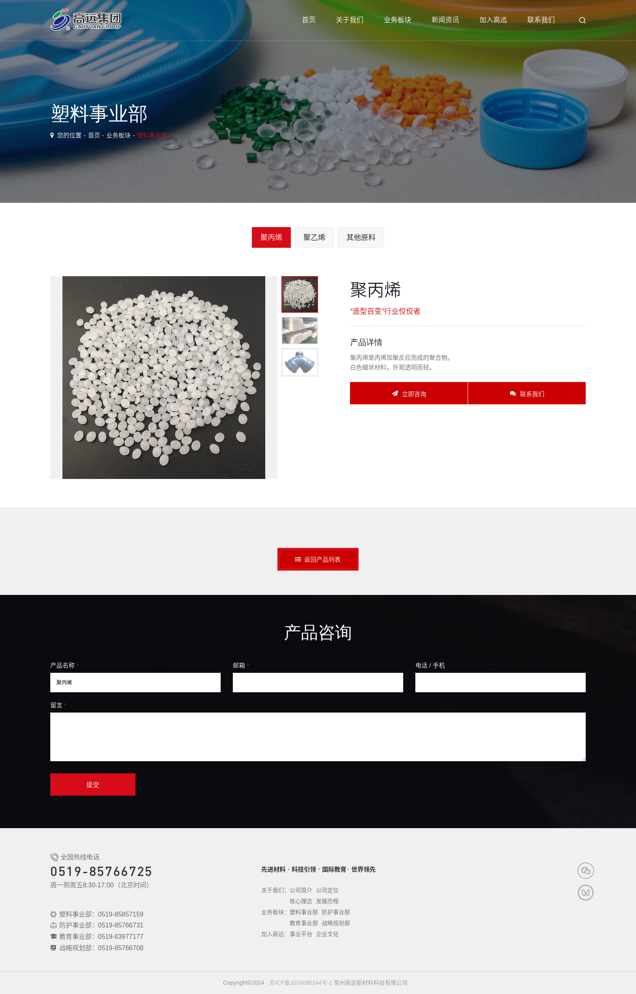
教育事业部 (304, 923)
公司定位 (327, 890)
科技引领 (304, 869)
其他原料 (361, 237)
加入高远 (493, 20)
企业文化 (327, 934)
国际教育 (334, 869)
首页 (309, 20)
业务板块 (397, 20)
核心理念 (301, 901)
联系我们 (541, 20)
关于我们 (349, 20)
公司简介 (301, 890)
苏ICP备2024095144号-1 (301, 982)
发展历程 (327, 901)
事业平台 (301, 934)
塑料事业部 (152, 135)
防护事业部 (336, 912)
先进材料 (273, 869)
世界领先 (363, 869)
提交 (92, 784)
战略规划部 (336, 923)
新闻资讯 (445, 20)
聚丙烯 (271, 237)
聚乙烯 (314, 237)
